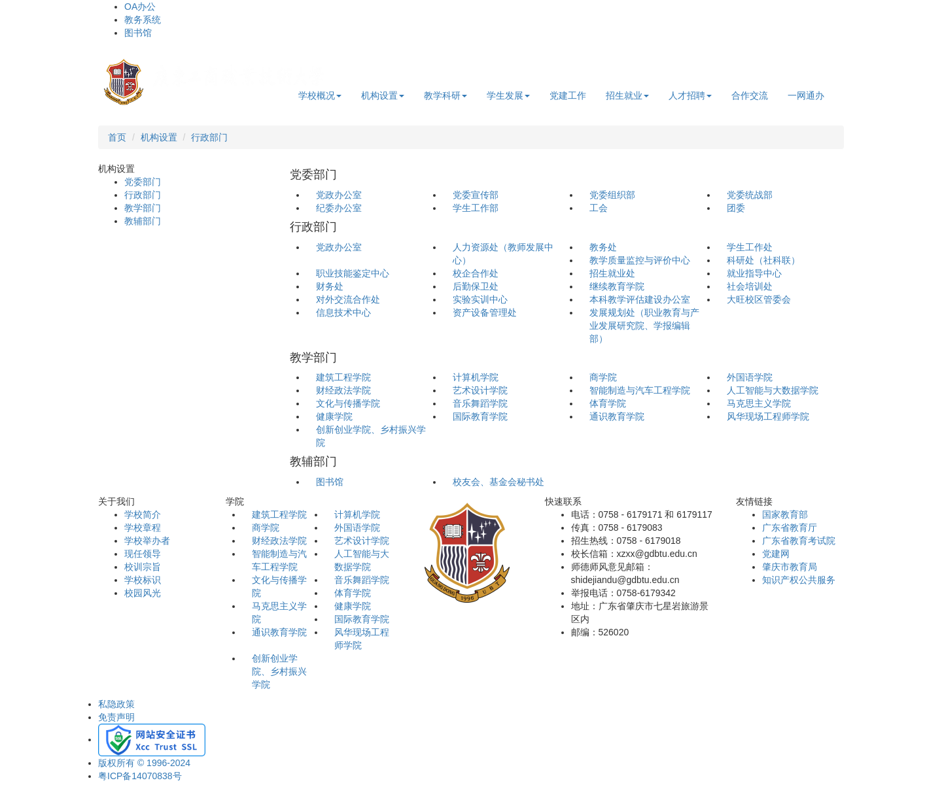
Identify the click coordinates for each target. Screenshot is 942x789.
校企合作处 (475, 273)
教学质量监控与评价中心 (639, 260)
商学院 (603, 377)
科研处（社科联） (763, 260)
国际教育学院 (480, 416)
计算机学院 (475, 377)
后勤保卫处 (475, 286)
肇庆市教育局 (789, 567)
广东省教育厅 (789, 527)
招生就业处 (612, 273)
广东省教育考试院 (798, 540)
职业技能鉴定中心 (352, 273)
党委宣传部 (475, 195)
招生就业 (627, 95)
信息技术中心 (343, 312)
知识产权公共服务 (798, 580)
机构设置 (382, 95)
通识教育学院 (616, 416)
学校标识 (142, 580)
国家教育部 (785, 514)
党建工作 (568, 95)
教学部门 (142, 208)
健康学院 (334, 416)
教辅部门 (142, 221)
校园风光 (142, 593)
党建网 (776, 553)
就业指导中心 (754, 273)
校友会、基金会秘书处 (498, 482)
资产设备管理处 (485, 312)
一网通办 (806, 95)
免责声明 (116, 717)
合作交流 (749, 95)
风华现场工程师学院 (768, 416)
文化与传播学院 (348, 403)
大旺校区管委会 (759, 299)
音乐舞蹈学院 (480, 403)
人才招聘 (690, 95)
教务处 (603, 247)
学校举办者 (147, 540)
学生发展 (508, 95)
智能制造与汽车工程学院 (639, 390)
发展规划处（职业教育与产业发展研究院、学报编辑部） (644, 325)
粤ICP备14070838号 (140, 776)
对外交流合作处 (348, 299)
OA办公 (140, 6)
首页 (117, 137)
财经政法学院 (343, 390)
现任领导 (142, 553)
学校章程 (142, 527)
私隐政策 (116, 704)
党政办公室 (339, 195)
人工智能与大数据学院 (772, 390)
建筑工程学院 (343, 377)
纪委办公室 (339, 208)
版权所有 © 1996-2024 (144, 763)
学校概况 (319, 95)
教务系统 (142, 19)
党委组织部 (612, 195)
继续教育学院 (616, 286)
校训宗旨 (142, 567)
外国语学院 (750, 377)
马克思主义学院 (759, 403)
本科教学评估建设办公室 (639, 299)
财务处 (329, 286)
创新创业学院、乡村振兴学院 (279, 671)
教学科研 (445, 95)
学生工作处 (750, 247)
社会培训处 (750, 286)
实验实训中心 (480, 299)
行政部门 (209, 137)
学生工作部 (475, 208)
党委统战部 (750, 195)
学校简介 (142, 514)
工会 (598, 208)
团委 (736, 208)
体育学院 (607, 403)
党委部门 (142, 181)
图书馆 (138, 32)
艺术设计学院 (480, 390)
